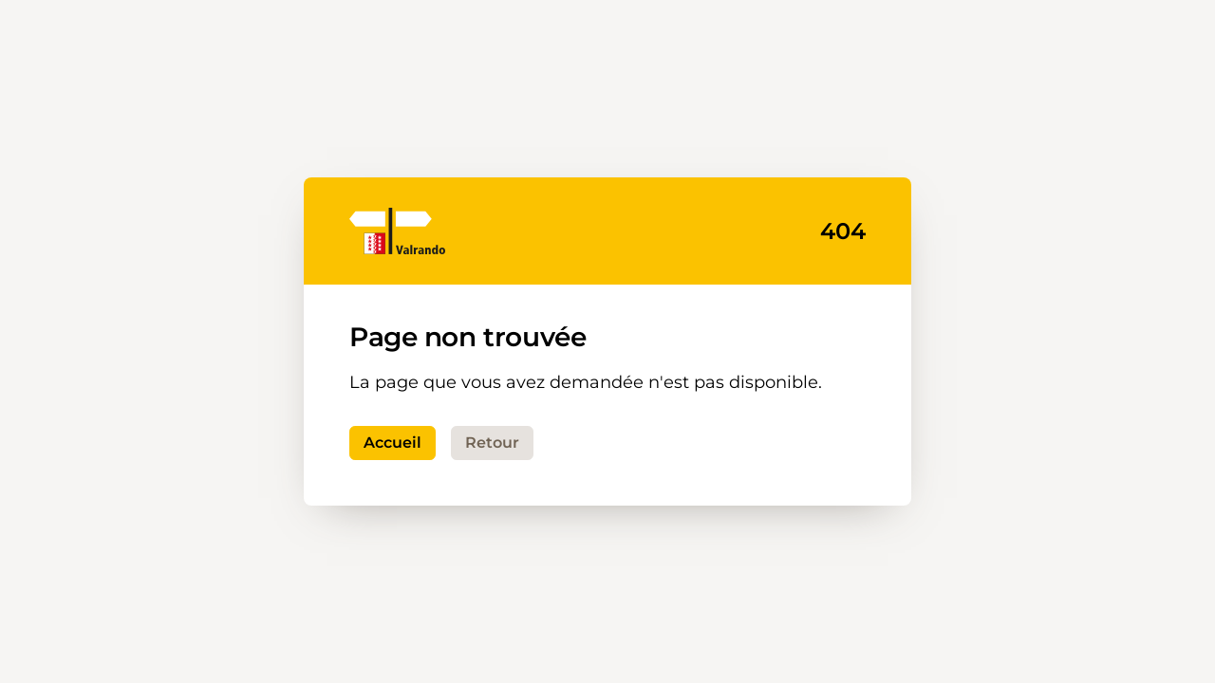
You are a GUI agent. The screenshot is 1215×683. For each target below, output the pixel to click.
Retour (492, 443)
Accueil (392, 443)
